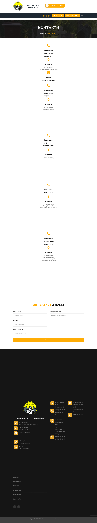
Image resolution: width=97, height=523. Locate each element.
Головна (43, 33)
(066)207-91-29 (48, 56)
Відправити (48, 340)
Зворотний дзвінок (72, 15)
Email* (15, 320)
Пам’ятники (17, 481)
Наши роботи (17, 494)
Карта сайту (17, 499)
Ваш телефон (18, 329)
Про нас (16, 477)
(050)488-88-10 (49, 241)
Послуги (16, 486)
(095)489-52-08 (57, 15)
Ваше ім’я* (17, 312)
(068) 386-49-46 (48, 145)
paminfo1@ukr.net (48, 80)
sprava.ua (56, 521)
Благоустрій (17, 490)
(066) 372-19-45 (48, 96)
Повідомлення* (55, 312)
